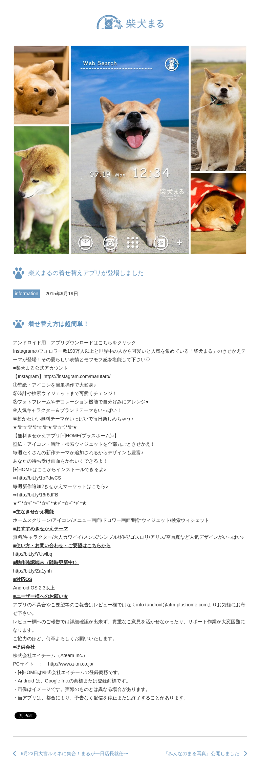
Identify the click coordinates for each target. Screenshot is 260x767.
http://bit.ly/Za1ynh (32, 571)
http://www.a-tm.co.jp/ (70, 664)
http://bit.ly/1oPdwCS (39, 478)
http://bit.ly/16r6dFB (37, 494)
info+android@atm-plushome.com (172, 604)
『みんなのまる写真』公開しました (201, 753)
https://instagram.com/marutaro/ (77, 376)
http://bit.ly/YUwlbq (32, 554)
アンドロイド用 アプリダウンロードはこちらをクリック (74, 342)
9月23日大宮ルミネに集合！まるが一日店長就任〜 (74, 753)
